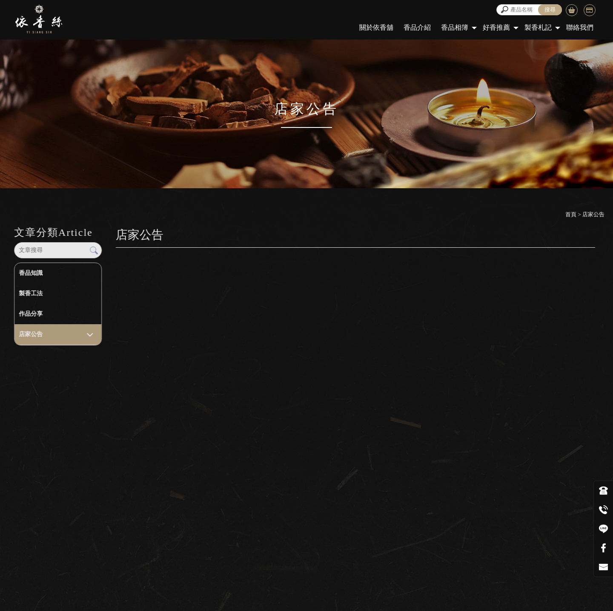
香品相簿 (454, 27)
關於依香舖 (376, 27)
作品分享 (31, 314)
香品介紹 (417, 27)
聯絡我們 (579, 27)
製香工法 (31, 293)
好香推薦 (496, 27)
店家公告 (31, 334)
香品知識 (31, 273)
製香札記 (538, 27)
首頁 (570, 214)
